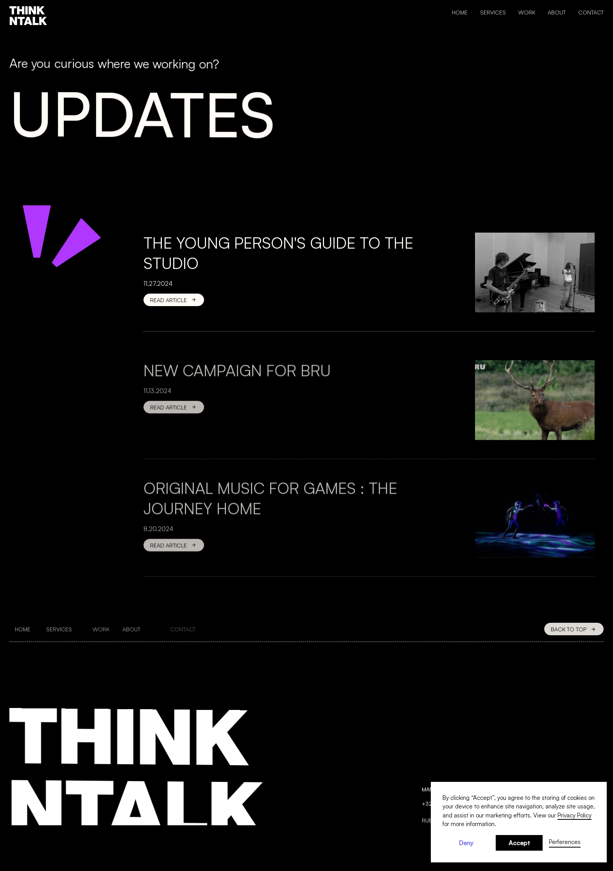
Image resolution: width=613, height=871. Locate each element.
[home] (28, 15)
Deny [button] (466, 843)
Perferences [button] (565, 842)
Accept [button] (519, 843)
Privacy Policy (574, 815)
